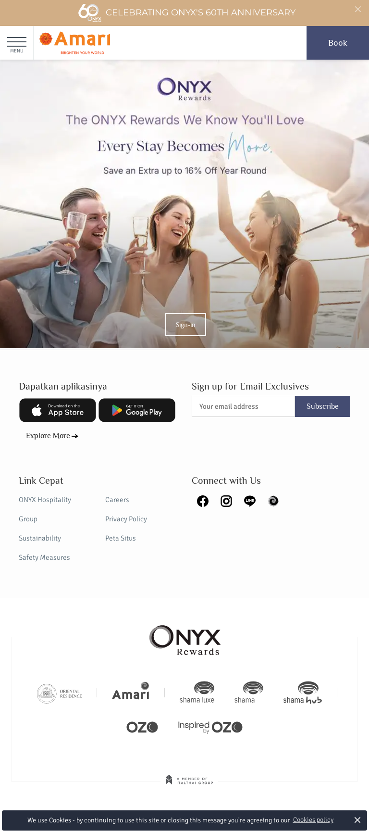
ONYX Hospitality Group (45, 509)
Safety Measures (44, 557)
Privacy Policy (126, 519)
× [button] (357, 819)
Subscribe (323, 406)
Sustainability (40, 538)
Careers (117, 499)
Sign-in (186, 324)
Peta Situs (120, 538)
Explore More (48, 435)
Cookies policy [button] (313, 820)
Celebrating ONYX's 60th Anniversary (186, 13)
